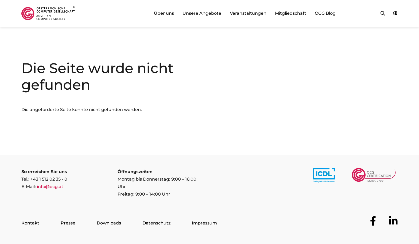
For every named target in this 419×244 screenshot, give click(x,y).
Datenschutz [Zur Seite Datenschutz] (156, 223)
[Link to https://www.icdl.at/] (324, 176)
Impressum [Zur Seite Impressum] (204, 223)
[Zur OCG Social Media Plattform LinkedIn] (393, 221)
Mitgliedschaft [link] (290, 13)
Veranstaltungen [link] (248, 13)
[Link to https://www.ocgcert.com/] (374, 176)
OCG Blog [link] (325, 13)
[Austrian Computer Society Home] (48, 13)
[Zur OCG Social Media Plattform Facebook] (373, 221)
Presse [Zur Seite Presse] (68, 223)
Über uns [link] (164, 13)
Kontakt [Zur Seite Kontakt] (30, 223)
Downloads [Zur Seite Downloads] (109, 223)
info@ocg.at (50, 186)
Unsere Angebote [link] (202, 13)
